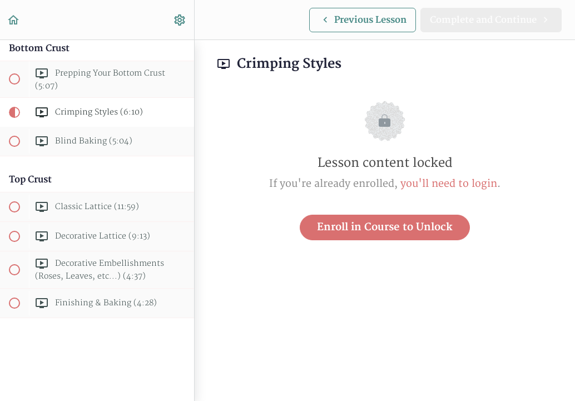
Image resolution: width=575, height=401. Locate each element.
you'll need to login (448, 183)
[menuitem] (180, 19)
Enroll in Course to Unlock (385, 227)
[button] (14, 19)
